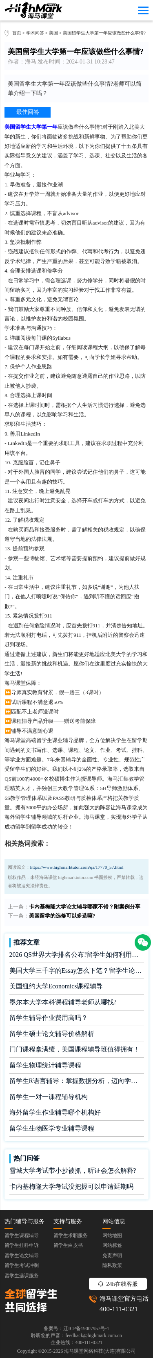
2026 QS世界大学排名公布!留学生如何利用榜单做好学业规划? (76, 954)
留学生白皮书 (68, 1245)
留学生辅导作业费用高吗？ (48, 1017)
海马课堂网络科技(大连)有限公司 (100, 1351)
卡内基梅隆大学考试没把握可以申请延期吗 (71, 1186)
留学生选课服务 (21, 1276)
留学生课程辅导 (21, 1235)
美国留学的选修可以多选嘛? (62, 916)
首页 (16, 32)
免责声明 (112, 1255)
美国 (54, 32)
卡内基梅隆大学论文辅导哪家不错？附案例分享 (84, 907)
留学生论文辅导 (21, 1255)
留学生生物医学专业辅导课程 (51, 1128)
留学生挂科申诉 (21, 1245)
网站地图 (112, 1235)
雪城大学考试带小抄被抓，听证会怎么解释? (72, 1170)
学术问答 (35, 32)
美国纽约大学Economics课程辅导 (56, 986)
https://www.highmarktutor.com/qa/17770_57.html (77, 867)
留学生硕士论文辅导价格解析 (51, 1033)
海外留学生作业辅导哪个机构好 (55, 1112)
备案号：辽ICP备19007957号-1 (76, 1328)
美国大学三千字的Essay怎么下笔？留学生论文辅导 (76, 970)
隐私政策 (112, 1265)
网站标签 (112, 1245)
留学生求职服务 (70, 1235)
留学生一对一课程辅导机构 (48, 1096)
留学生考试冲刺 (21, 1265)
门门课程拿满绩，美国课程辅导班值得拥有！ (74, 1049)
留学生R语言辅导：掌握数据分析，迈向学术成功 (76, 1080)
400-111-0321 (119, 1309)
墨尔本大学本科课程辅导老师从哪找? (63, 1002)
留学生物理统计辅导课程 (45, 1065)
